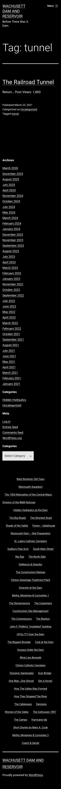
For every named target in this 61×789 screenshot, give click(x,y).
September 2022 (13, 295)
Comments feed (12, 432)
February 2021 (11, 378)
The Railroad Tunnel (28, 82)
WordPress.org (12, 438)
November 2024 (12, 195)
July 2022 (8, 301)
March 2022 (10, 323)
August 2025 (10, 179)
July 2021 (8, 350)
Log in (6, 421)
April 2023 (9, 262)
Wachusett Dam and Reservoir (14, 11)
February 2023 (11, 273)
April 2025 (9, 190)
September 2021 (13, 339)
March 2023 (10, 267)
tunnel (15, 113)
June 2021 (9, 356)
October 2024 (11, 201)
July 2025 (8, 184)
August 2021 (10, 345)
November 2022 (12, 284)
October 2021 (11, 334)
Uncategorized (28, 109)
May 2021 (8, 361)
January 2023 (11, 278)
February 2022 (11, 328)
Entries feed (10, 427)
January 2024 (11, 229)
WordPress (36, 775)
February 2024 (11, 223)
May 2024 (8, 212)
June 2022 (9, 306)
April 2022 (9, 317)
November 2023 (12, 240)
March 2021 (10, 372)
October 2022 (11, 289)
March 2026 (10, 168)
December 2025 (12, 173)
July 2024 (8, 207)
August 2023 (10, 251)
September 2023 (13, 245)
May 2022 (8, 312)
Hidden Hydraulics (14, 400)
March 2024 (10, 218)
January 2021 (11, 384)
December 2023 (12, 234)
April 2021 (9, 367)
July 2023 (8, 256)
